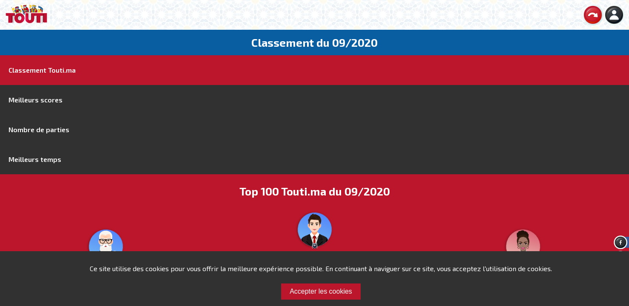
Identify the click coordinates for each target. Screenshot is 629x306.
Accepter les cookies (321, 291)
